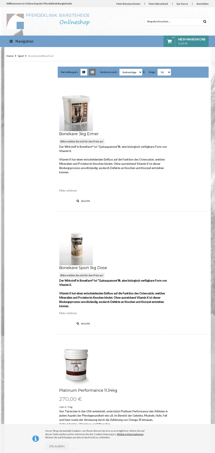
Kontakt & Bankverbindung (75, 379)
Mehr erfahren (106, 143)
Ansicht (121, 153)
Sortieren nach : (109, 72)
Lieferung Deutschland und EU (77, 388)
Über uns (65, 369)
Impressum (66, 397)
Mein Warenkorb (158, 4)
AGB (62, 415)
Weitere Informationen (130, 434)
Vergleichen (115, 314)
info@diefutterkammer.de (190, 418)
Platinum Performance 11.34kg (126, 249)
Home (10, 55)
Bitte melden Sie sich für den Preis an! (119, 94)
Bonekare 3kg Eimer (116, 86)
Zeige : (152, 72)
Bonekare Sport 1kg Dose (121, 173)
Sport (21, 55)
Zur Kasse (182, 4)
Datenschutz (67, 406)
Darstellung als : (70, 72)
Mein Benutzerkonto (128, 4)
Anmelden (202, 4)
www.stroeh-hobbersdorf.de (191, 422)
